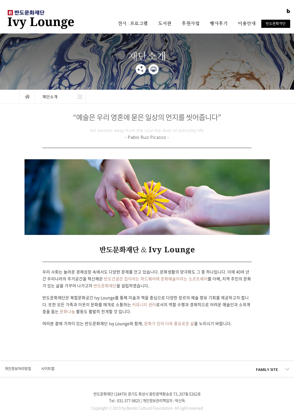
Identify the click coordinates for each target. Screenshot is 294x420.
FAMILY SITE (267, 369)
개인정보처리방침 (18, 368)
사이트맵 (47, 368)
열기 (60, 97)
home (27, 97)
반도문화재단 (276, 23)
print (153, 69)
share (141, 69)
